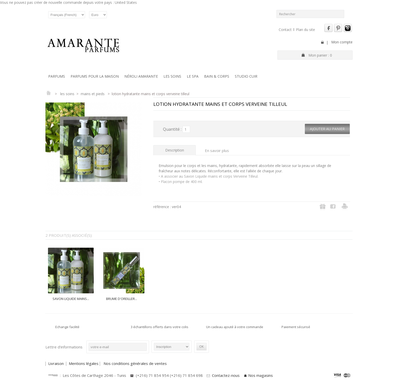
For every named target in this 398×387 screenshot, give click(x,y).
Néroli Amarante (141, 76)
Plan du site (305, 29)
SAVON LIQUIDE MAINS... (71, 298)
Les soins (172, 76)
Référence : (162, 206)
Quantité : (172, 129)
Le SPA (192, 76)
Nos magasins (260, 375)
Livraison (56, 363)
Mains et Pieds (93, 93)
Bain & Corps (216, 76)
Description (174, 150)
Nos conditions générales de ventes (136, 363)
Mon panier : (320, 55)
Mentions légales (83, 363)
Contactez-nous (226, 375)
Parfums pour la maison (95, 76)
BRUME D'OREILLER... (121, 298)
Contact (285, 29)
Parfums (56, 76)
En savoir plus (217, 150)
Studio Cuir (246, 76)
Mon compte (342, 42)
